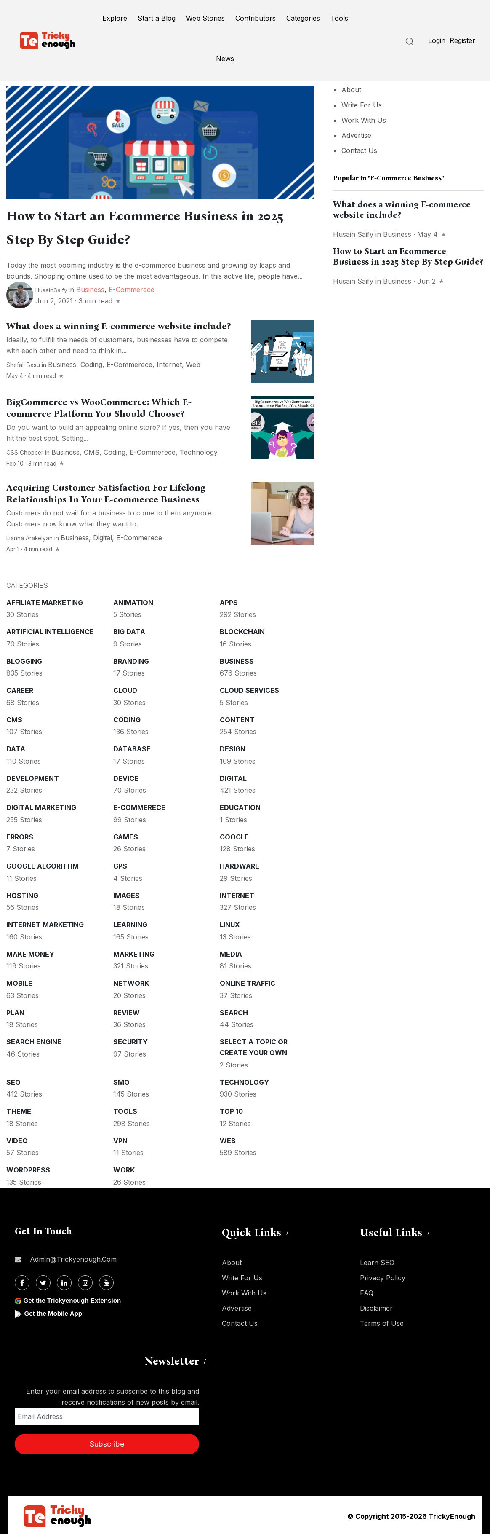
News (225, 58)
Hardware (239, 864)
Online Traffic (247, 981)
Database (132, 747)
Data (15, 747)
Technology (199, 450)
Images (126, 894)
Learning (130, 923)
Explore (114, 18)
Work (124, 1168)
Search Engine (33, 1040)
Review (126, 1011)
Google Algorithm (42, 864)
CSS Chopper (24, 451)
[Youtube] (106, 1281)
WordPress (28, 1168)
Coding (91, 363)
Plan (15, 1011)
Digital (102, 536)
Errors (19, 835)
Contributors (255, 18)
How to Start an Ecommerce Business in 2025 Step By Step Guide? (408, 256)
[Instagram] (85, 1281)
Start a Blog (157, 18)
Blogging (24, 659)
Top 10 (231, 1109)
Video (17, 1139)
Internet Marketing (45, 923)
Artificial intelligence (50, 630)
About (351, 90)
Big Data (129, 630)
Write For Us (361, 105)
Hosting (22, 894)
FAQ (366, 1291)
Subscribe (107, 1442)
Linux (230, 923)
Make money (30, 952)
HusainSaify (51, 288)
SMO (121, 1080)
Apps (229, 601)
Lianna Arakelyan (29, 536)
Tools (339, 18)
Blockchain (242, 630)
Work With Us (363, 120)
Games (125, 835)
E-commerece (131, 288)
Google (234, 835)
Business (90, 288)
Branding (131, 659)
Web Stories (205, 18)
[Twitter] (43, 1281)
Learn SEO (377, 1261)
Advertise (356, 135)
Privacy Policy (382, 1276)
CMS (91, 450)
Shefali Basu (23, 363)
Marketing (133, 952)
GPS (120, 864)
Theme (18, 1109)
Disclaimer (376, 1306)
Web (193, 363)
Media (231, 952)
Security (130, 1040)
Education (240, 806)
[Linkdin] (64, 1281)
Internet (169, 363)
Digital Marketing (41, 806)
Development (32, 776)
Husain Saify (353, 234)
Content (237, 718)
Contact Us (359, 150)
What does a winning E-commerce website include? (118, 324)
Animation (133, 601)
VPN (120, 1139)
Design (232, 747)
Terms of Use (382, 1321)
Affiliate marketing (44, 601)
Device (125, 776)
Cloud (125, 688)
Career (19, 688)
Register (462, 40)
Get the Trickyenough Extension (74, 1298)
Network (131, 981)
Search (234, 1011)
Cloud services (249, 688)
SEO (13, 1080)
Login (436, 40)
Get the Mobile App (54, 1311)
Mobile (19, 981)
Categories (303, 18)
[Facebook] (22, 1281)
